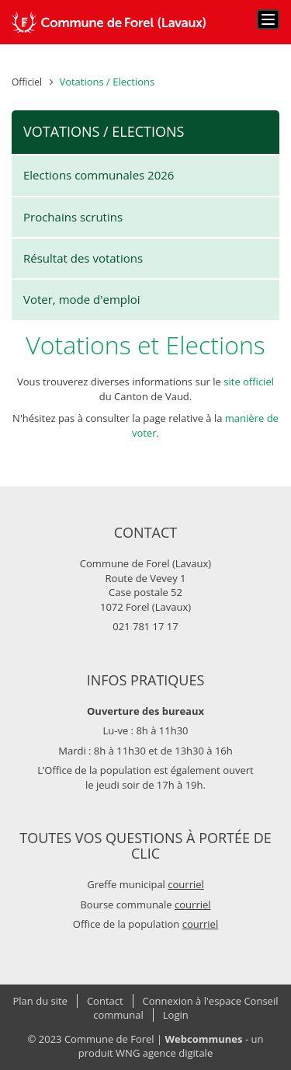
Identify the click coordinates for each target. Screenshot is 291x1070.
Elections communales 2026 (98, 175)
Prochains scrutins (73, 217)
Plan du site (40, 1001)
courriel (186, 884)
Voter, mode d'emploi (81, 299)
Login (176, 1015)
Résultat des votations (83, 258)
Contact (105, 1001)
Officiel (27, 82)
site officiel (248, 382)
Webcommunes (204, 1039)
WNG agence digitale (164, 1053)
